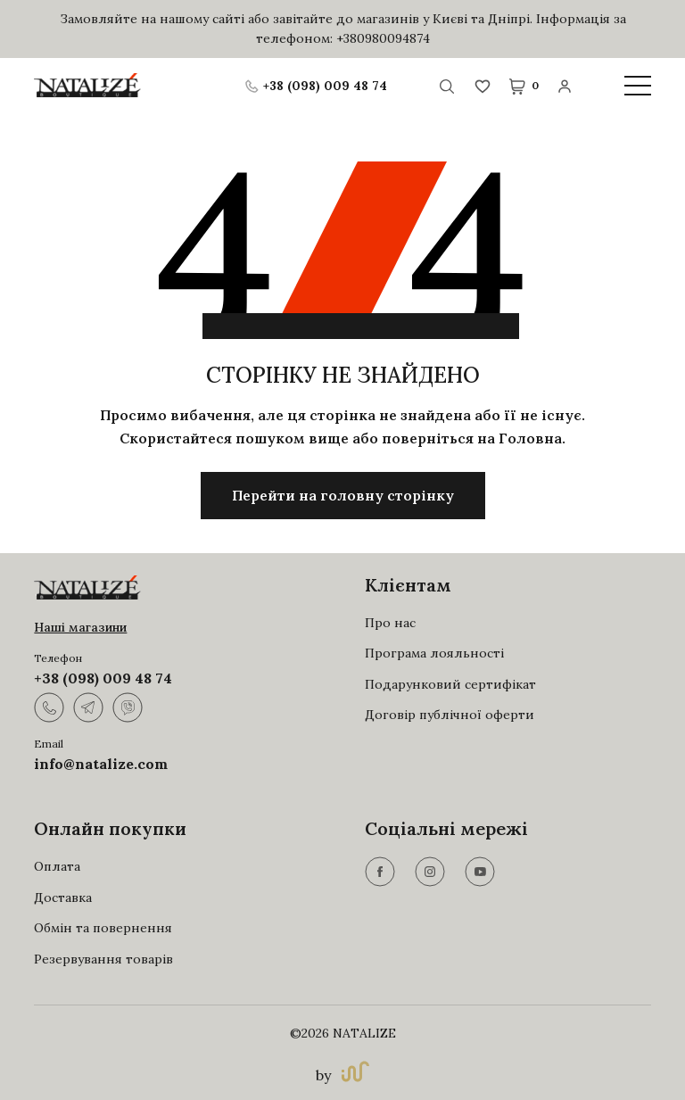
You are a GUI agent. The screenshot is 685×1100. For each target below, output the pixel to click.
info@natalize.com (101, 764)
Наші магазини (80, 627)
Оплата (57, 866)
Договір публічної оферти (449, 715)
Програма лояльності (434, 653)
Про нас (390, 623)
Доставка (63, 897)
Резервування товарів (103, 959)
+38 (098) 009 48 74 (103, 678)
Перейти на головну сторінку (343, 495)
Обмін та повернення (103, 928)
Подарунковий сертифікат (450, 684)
